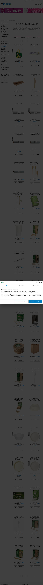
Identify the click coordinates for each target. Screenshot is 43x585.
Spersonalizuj (21, 301)
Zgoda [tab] (7, 285)
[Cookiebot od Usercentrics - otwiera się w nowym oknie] (37, 282)
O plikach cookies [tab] (35, 285)
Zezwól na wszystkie (35, 301)
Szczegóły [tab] (21, 285)
